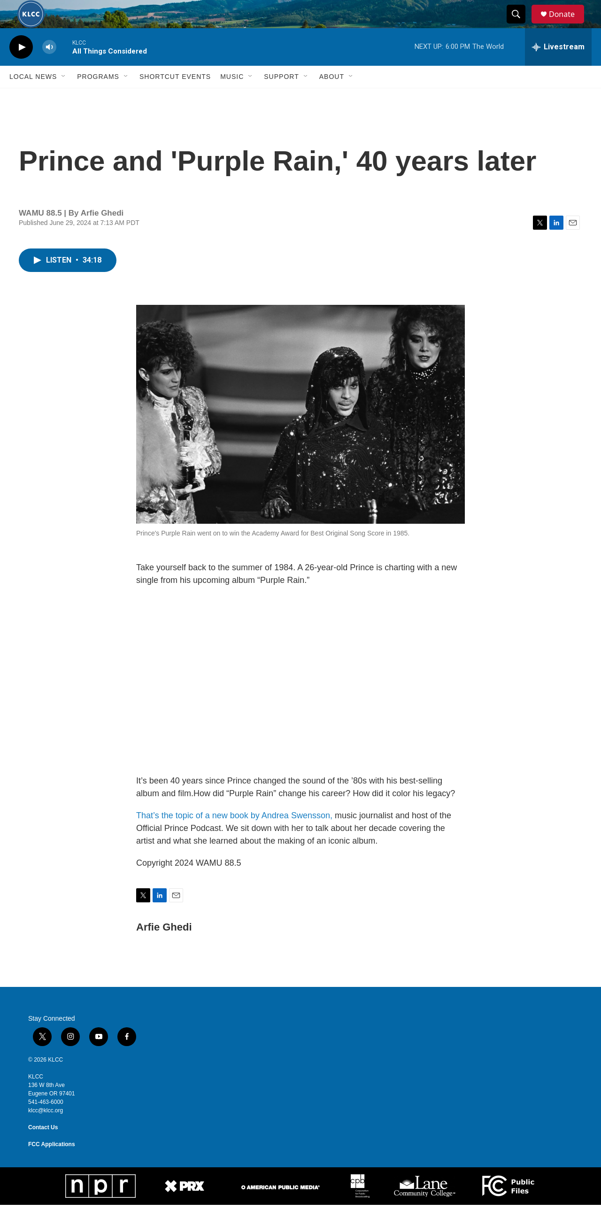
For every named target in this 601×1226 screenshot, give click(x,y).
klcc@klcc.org (45, 1131)
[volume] (49, 68)
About (331, 97)
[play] (21, 68)
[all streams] (558, 68)
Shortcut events (175, 97)
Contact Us (43, 1148)
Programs (98, 97)
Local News (33, 97)
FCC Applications (51, 1165)
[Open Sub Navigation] (64, 97)
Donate (567, 25)
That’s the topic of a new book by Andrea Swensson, (234, 836)
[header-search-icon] (520, 25)
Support (281, 97)
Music (232, 97)
